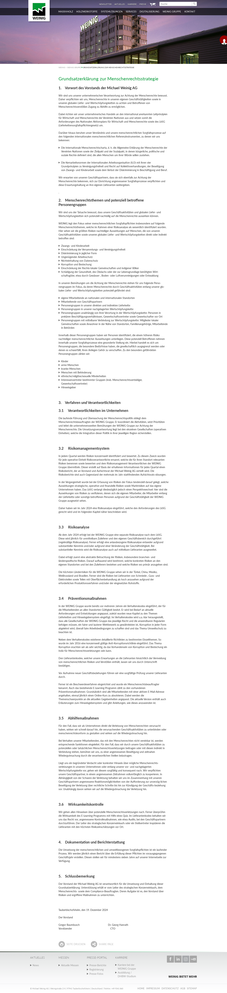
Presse (142, 4)
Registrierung (96, 969)
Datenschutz (170, 988)
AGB (182, 988)
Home (141, 988)
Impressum (153, 988)
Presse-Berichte (97, 965)
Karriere (132, 4)
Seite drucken (76, 944)
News (36, 965)
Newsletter (105, 4)
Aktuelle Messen (70, 965)
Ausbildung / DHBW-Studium (127, 974)
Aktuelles (119, 4)
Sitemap (192, 988)
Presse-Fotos (96, 973)
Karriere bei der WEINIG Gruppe (127, 966)
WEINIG (62, 67)
